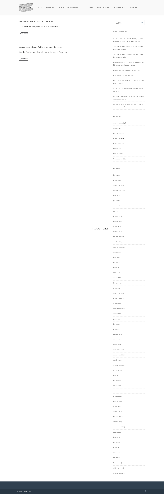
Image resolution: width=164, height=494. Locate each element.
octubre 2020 (118, 360)
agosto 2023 (117, 252)
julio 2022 (116, 319)
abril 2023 (116, 273)
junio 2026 (117, 175)
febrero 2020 (117, 401)
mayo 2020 (117, 386)
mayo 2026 (117, 180)
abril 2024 (116, 211)
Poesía (39, 8)
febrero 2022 (117, 334)
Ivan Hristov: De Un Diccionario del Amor (36, 21)
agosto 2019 (117, 432)
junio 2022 (116, 324)
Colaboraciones (119, 8)
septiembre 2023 (119, 247)
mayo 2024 (117, 206)
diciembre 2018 (118, 468)
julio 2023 (116, 257)
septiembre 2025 (119, 190)
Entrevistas (72, 8)
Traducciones (87, 8)
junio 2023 (116, 262)
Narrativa (50, 8)
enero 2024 (117, 226)
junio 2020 (117, 380)
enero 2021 (117, 345)
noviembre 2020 (119, 355)
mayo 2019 (117, 447)
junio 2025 (116, 201)
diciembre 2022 (118, 293)
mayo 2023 (117, 267)
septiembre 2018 (119, 473)
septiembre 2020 (119, 365)
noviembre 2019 (118, 416)
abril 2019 (116, 452)
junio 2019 (116, 442)
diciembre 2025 (118, 185)
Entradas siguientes (100, 229)
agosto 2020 (117, 370)
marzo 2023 (117, 278)
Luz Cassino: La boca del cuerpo (124, 75)
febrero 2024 (117, 221)
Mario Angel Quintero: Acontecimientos (126, 70)
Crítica (61, 8)
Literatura (116, 138)
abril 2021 (116, 339)
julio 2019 (116, 437)
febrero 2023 (117, 283)
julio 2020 (116, 375)
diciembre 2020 (118, 350)
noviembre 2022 (118, 298)
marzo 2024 (117, 216)
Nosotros (134, 8)
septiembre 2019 (119, 427)
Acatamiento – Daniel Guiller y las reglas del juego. (40, 47)
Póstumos (116, 154)
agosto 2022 (117, 314)
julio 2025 (116, 195)
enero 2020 (117, 406)
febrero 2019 (117, 463)
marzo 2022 (117, 329)
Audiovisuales (103, 8)
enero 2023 (117, 288)
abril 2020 (116, 391)
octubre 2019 (117, 422)
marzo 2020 (117, 396)
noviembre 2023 (118, 237)
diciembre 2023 (118, 231)
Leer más (24, 32)
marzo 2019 (117, 458)
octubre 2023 (117, 242)
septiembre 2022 (119, 309)
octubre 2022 (117, 303)
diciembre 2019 (118, 411)
